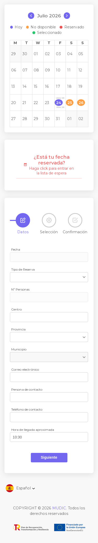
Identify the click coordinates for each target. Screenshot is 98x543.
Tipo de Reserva (23, 269)
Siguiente (49, 457)
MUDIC (59, 508)
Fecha (15, 249)
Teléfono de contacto (27, 409)
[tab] (23, 220)
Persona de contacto (27, 389)
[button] (49, 457)
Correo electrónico (25, 369)
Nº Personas (20, 289)
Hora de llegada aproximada (32, 430)
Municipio (18, 349)
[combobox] (49, 277)
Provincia (18, 329)
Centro (16, 309)
